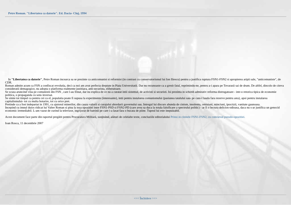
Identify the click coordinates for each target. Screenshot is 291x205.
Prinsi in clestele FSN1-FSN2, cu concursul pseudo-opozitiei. (208, 116)
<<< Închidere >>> (145, 198)
